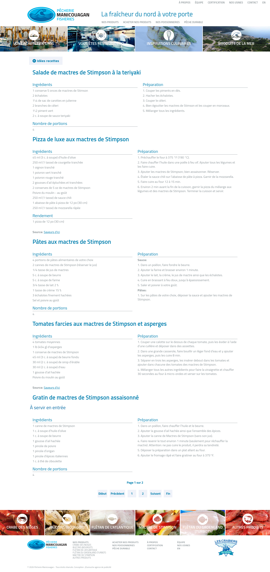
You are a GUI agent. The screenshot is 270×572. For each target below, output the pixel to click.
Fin (168, 493)
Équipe (199, 2)
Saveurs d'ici (52, 232)
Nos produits (110, 22)
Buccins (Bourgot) (82, 547)
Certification (216, 2)
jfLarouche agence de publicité (98, 567)
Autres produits (82, 557)
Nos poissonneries (168, 22)
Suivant (155, 493)
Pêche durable (193, 22)
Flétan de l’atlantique (85, 550)
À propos (184, 2)
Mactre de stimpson (84, 555)
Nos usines (236, 2)
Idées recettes (46, 61)
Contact (252, 2)
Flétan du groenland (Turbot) (89, 552)
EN (264, 2)
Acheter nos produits (137, 22)
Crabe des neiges (82, 545)
